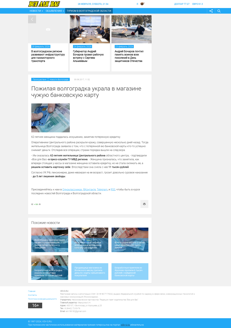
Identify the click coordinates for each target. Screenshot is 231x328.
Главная (31, 291)
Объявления (54, 10)
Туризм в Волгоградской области (89, 10)
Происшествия (39, 79)
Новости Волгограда (59, 79)
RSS (113, 189)
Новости (35, 10)
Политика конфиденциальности (42, 299)
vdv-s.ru (125, 324)
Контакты (32, 295)
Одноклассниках (72, 189)
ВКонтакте (89, 189)
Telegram (102, 189)
